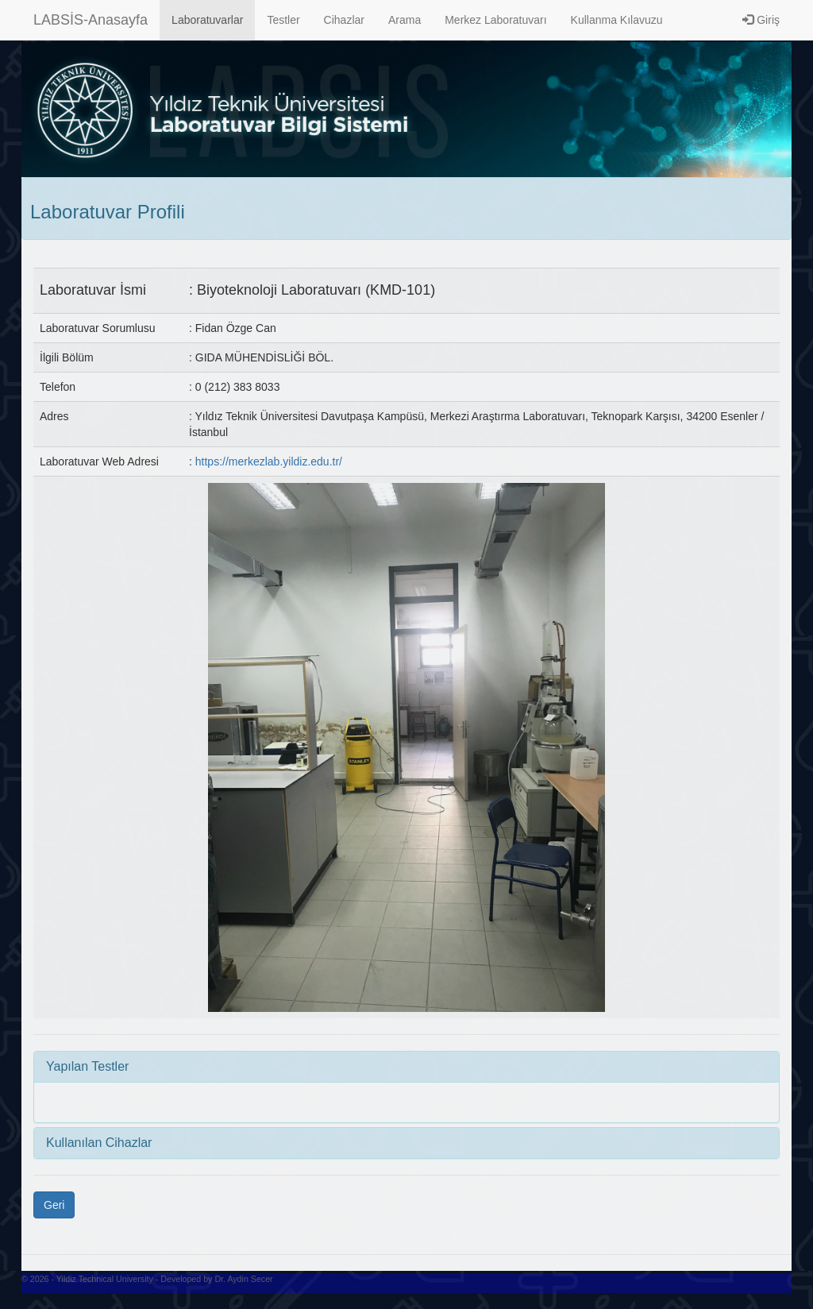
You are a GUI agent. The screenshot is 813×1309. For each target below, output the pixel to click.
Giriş (761, 20)
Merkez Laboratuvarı (495, 20)
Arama (404, 20)
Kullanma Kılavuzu (617, 20)
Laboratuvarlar (207, 20)
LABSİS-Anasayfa (90, 20)
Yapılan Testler (87, 1066)
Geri (54, 1205)
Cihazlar (344, 20)
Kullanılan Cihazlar (99, 1142)
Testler (283, 20)
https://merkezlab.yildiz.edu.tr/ (268, 461)
